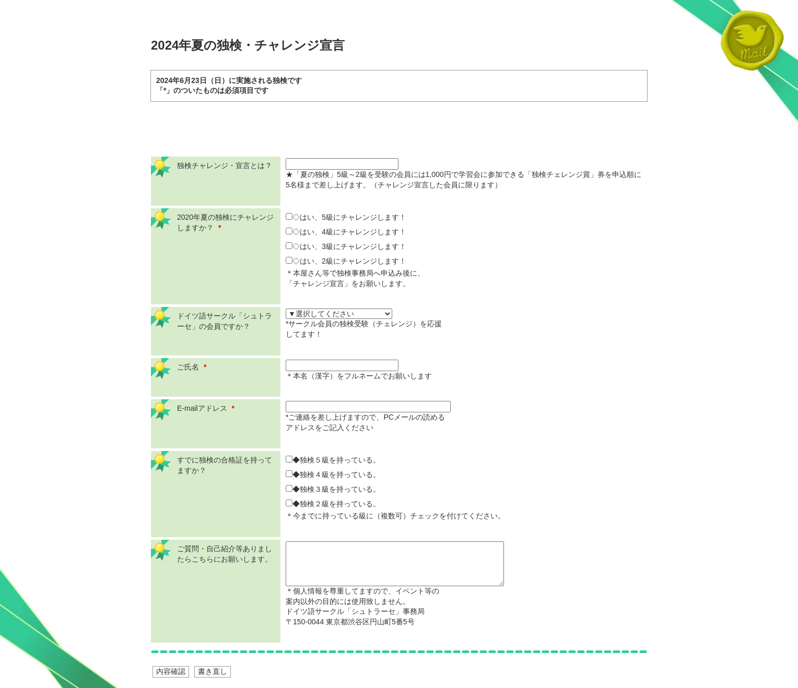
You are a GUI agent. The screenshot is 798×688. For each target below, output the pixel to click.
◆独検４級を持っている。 (333, 474)
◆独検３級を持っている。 (333, 489)
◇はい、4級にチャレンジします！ (346, 232)
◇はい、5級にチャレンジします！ (346, 217)
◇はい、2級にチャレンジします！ (346, 261)
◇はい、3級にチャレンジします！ (346, 246)
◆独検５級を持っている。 (333, 460)
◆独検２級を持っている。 (333, 504)
